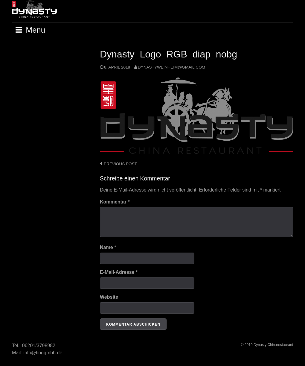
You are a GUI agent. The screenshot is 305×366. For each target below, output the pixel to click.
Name (108, 247)
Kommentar (115, 201)
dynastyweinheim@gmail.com (171, 67)
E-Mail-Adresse (119, 272)
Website (109, 297)
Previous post (120, 164)
